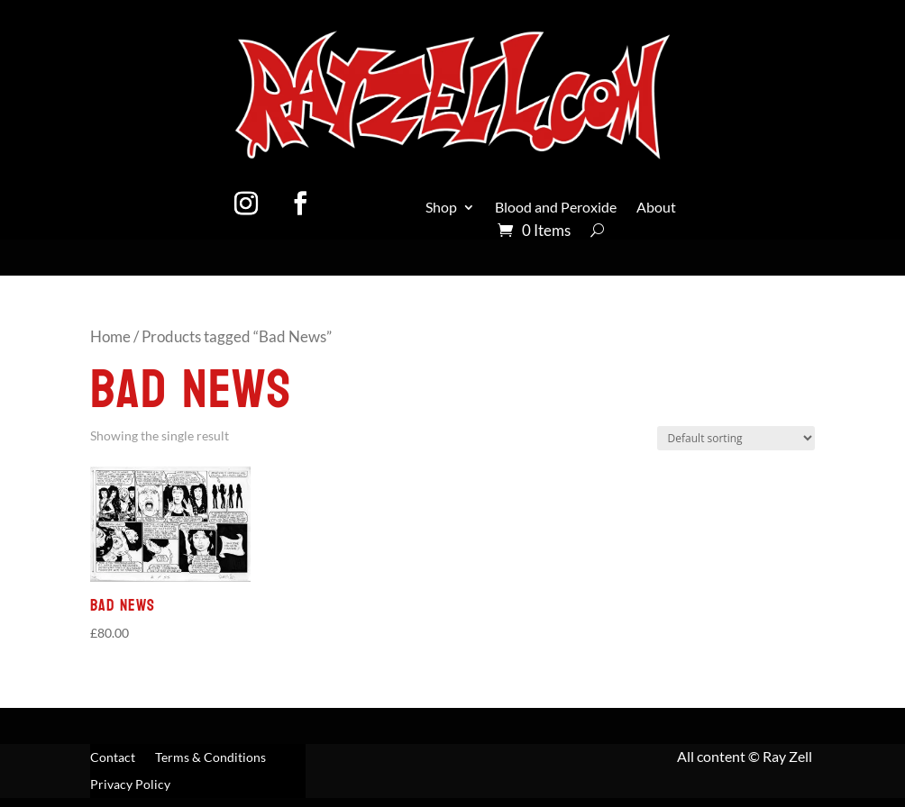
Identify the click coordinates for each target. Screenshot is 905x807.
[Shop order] (736, 438)
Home (110, 337)
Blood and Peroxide (556, 208)
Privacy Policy (130, 785)
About (656, 208)
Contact (112, 758)
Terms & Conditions (210, 758)
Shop (441, 208)
